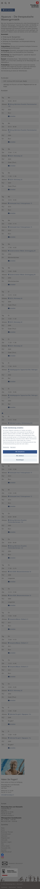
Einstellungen (20, 460)
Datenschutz (6, 447)
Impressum (13, 447)
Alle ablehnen (20, 456)
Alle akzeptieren (20, 451)
